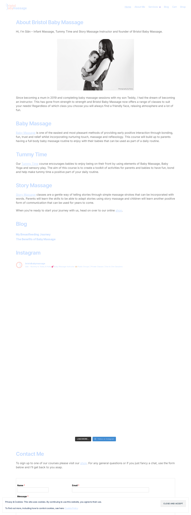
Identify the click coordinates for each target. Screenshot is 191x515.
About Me (139, 6)
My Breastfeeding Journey (33, 234)
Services (153, 6)
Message (23, 496)
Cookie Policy (71, 508)
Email (75, 485)
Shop (183, 6)
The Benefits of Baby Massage (35, 239)
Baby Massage (25, 132)
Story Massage (26, 194)
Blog (166, 6)
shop (119, 210)
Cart (174, 6)
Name (21, 485)
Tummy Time (29, 163)
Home (128, 6)
